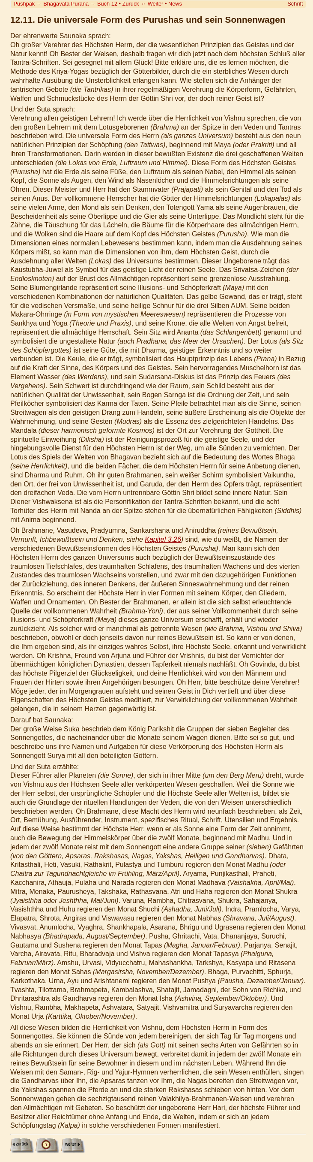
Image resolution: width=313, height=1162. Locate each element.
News (175, 3)
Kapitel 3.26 (163, 539)
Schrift (295, 3)
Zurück (130, 3)
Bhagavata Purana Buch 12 (80, 3)
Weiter (156, 3)
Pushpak (24, 3)
